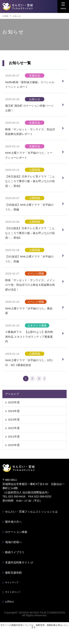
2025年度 (14, 402)
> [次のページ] (44, 378)
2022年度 (14, 428)
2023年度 (14, 419)
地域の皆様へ (13, 542)
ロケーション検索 (16, 531)
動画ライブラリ (14, 552)
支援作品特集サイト (19, 562)
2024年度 (14, 411)
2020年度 (14, 445)
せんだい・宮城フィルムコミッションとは (31, 511)
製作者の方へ (13, 521)
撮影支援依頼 (13, 572)
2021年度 (14, 436)
